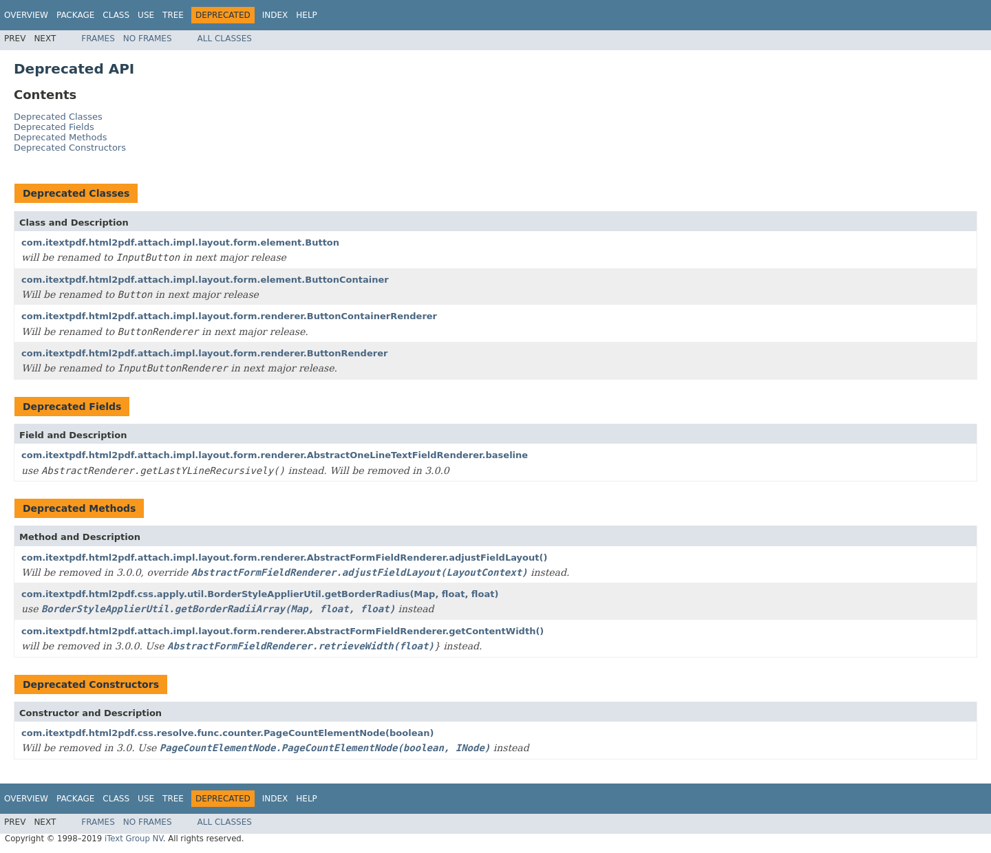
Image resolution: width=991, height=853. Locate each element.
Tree (173, 15)
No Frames (147, 38)
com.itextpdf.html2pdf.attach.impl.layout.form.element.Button (180, 242)
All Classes (225, 38)
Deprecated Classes (58, 116)
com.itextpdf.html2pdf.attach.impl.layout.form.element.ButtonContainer (205, 279)
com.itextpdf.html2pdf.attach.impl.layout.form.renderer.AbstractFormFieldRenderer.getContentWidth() (282, 631)
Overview (26, 15)
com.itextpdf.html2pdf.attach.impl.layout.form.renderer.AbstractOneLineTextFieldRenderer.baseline (274, 455)
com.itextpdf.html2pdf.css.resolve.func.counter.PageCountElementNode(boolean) (227, 733)
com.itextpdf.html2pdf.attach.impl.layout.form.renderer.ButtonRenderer (204, 353)
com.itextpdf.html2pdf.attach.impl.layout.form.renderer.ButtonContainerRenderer (229, 316)
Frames (98, 38)
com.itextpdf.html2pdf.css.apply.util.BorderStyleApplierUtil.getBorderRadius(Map (259, 594)
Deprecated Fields (54, 127)
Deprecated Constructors (70, 147)
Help (306, 15)
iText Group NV (134, 838)
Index (275, 15)
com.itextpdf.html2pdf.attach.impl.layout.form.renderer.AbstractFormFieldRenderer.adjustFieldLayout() (284, 557)
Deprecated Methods (60, 137)
